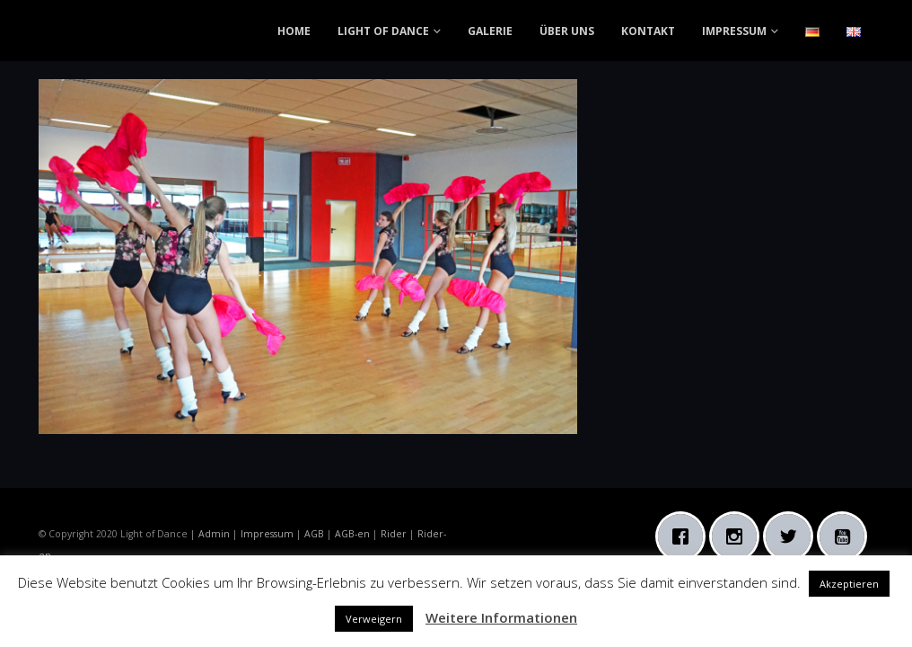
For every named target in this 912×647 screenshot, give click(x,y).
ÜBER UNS (566, 31)
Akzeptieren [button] (849, 583)
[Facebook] (685, 536)
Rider (394, 533)
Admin (214, 533)
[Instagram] (739, 536)
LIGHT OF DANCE (383, 31)
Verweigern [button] (374, 618)
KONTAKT (648, 31)
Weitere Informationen (501, 617)
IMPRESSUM (734, 31)
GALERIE (490, 31)
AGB (314, 533)
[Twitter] (793, 536)
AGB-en (352, 533)
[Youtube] (846, 536)
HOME (294, 31)
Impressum (267, 533)
